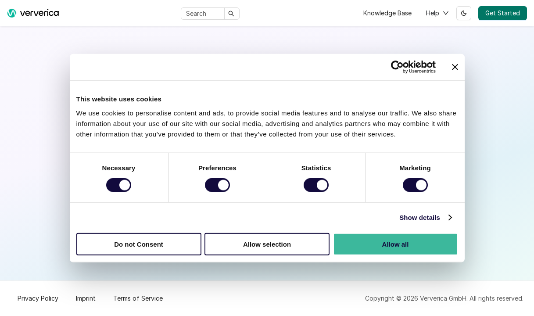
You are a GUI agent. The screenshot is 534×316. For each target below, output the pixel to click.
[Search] (204, 13)
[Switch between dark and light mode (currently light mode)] (463, 13)
